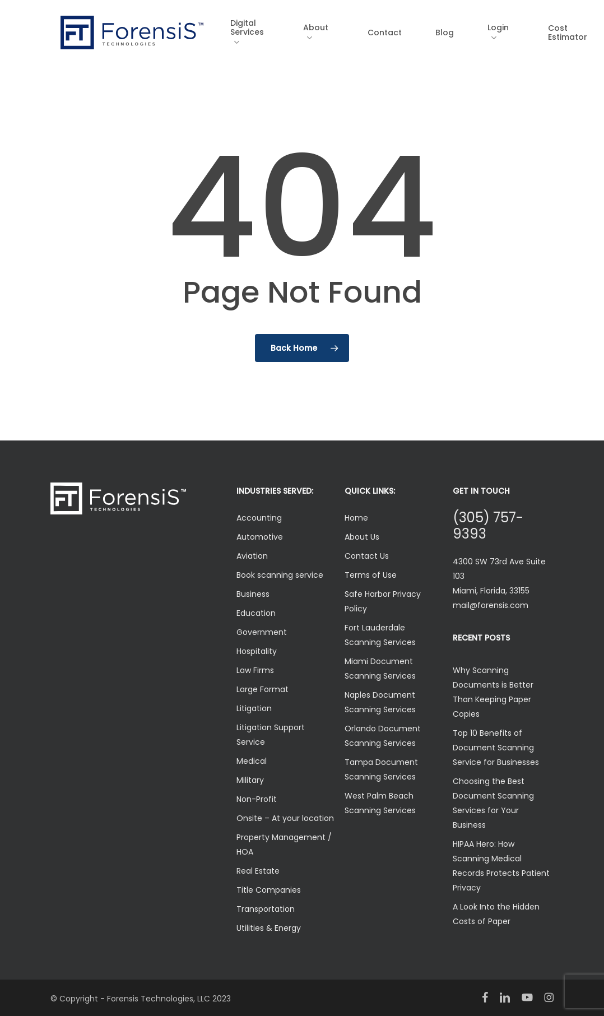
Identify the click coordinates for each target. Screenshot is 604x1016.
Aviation (252, 556)
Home (356, 517)
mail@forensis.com (490, 605)
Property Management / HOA (284, 844)
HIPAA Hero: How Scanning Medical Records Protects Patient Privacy (501, 865)
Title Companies (268, 890)
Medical (251, 761)
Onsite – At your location (285, 818)
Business (253, 594)
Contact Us (367, 556)
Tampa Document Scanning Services (381, 769)
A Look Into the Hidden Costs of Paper (496, 914)
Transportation (265, 909)
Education (256, 613)
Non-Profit (256, 799)
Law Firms (255, 670)
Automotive (259, 536)
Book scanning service (279, 575)
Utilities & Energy (268, 928)
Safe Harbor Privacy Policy (383, 601)
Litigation (254, 708)
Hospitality (256, 651)
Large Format (262, 689)
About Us (362, 536)
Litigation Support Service (270, 735)
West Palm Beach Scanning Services (380, 803)
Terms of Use (371, 575)
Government (261, 632)
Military (250, 780)
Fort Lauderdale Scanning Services (380, 635)
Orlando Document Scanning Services (383, 736)
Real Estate (258, 870)
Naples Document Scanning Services (380, 702)
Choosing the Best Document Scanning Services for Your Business (493, 803)
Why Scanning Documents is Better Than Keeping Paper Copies (493, 692)
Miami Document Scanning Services (380, 668)
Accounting (259, 517)
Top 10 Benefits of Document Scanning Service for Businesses (496, 747)
